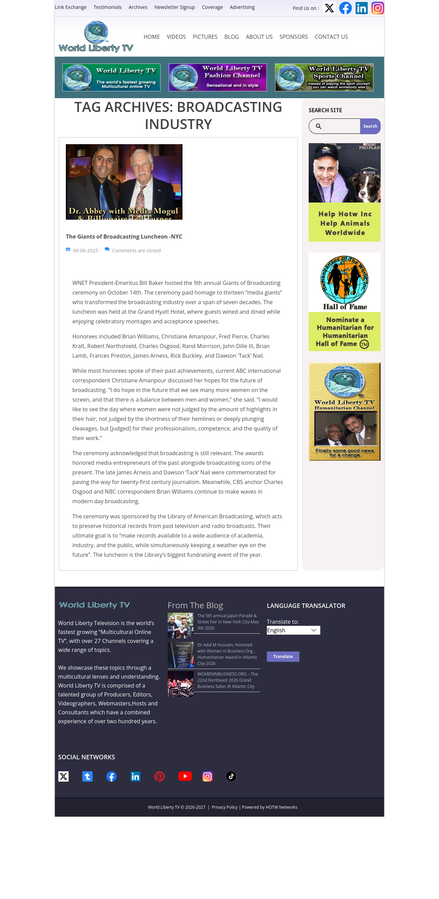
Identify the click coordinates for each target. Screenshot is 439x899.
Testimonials (108, 7)
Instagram (377, 8)
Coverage (212, 7)
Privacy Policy (225, 807)
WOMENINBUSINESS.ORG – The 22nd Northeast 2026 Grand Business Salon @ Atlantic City (208, 661)
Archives (138, 7)
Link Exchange (71, 7)
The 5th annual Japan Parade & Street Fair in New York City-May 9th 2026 (214, 619)
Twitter (329, 8)
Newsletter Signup (174, 7)
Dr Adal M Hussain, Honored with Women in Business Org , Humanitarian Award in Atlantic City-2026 (214, 638)
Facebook (345, 8)
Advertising (242, 7)
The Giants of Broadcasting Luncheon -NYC (124, 236)
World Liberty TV (164, 807)
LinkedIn (361, 8)
